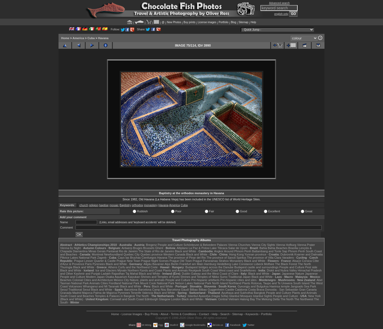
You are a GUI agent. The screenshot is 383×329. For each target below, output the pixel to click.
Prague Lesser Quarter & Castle (95, 260)
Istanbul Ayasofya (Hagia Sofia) (208, 296)
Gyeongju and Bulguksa (253, 286)
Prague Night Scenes (155, 260)
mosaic (114, 205)
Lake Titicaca (218, 248)
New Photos (174, 22)
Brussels (148, 248)
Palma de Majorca (105, 292)
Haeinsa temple (279, 286)
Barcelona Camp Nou (152, 289)
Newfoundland (113, 254)
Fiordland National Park (124, 283)
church (83, 205)
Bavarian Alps (161, 264)
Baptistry (125, 205)
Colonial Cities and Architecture (92, 280)
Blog (233, 22)
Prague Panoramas (205, 260)
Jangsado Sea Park (303, 286)
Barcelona (131, 289)
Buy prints (189, 22)
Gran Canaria (308, 289)
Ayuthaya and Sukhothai (237, 292)
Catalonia (241, 289)
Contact (204, 314)
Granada (66, 292)
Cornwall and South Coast (127, 299)
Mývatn (122, 270)
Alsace (296, 260)
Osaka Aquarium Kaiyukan (123, 276)
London (176, 299)
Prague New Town (128, 260)
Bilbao (194, 289)
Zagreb (101, 257)
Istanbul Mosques (240, 296)
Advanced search (279, 3)
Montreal (97, 254)
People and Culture (170, 244)
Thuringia (66, 267)
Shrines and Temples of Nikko (199, 276)
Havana (103, 38)
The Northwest (303, 299)
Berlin (174, 264)
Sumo (224, 276)
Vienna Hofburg (286, 244)
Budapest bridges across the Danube (209, 267)
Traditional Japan (239, 276)
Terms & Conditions (183, 314)
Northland (235, 283)
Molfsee (269, 264)
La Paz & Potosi (199, 248)
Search (225, 314)
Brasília (293, 248)
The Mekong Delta (268, 299)
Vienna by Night (70, 248)
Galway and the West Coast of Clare (214, 273)
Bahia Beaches (278, 248)
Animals (94, 283)
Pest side (311, 267)
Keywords (251, 314)
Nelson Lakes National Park (193, 283)
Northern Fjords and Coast (145, 270)
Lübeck (258, 264)
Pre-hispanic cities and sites (238, 280)
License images (207, 22)
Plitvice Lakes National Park (78, 257)
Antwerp (127, 248)
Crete (154, 267)
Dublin (186, 273)
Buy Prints (151, 314)
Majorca (87, 292)
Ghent (159, 248)
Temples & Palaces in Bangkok (115, 296)
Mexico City (121, 280)
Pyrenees (99, 264)
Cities (104, 283)
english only (281, 14)
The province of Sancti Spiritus (226, 257)
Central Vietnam (228, 299)
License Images (132, 314)
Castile (229, 289)
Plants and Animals (175, 270)
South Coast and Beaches (77, 296)
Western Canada (174, 254)
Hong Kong (236, 254)
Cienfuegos (148, 257)
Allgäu (147, 264)
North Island (220, 283)
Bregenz (151, 244)
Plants (246, 283)
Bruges (137, 248)
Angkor (218, 251)
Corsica (307, 260)
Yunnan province (255, 254)
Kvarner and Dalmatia (308, 254)
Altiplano (182, 248)
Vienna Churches (239, 244)
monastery (150, 205)
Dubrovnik (287, 254)
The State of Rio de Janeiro (156, 251)
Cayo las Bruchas (129, 257)
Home (65, 38)
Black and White (185, 251)
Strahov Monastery (231, 260)
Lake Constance (242, 264)
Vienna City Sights (263, 244)
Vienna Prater (306, 244)
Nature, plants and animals (147, 280)
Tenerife (136, 292)
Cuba (91, 38)
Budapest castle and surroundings (256, 267)
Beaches (66, 280)
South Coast (210, 270)
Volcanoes (75, 286)
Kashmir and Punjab (87, 273)
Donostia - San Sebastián (281, 289)
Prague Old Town (180, 260)
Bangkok (259, 292)
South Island (301, 283)
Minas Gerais (97, 251)
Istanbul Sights (262, 296)
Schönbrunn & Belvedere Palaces (205, 244)
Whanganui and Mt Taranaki (101, 286)
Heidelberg (224, 264)
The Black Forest (286, 264)
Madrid (76, 292)
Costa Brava (256, 289)
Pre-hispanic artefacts (205, 280)
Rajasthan (118, 273)
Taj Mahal (132, 273)
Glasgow (164, 299)
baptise (104, 205)
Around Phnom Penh (237, 251)
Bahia (263, 248)
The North (304, 264)
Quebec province (151, 254)
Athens (112, 267)
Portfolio (223, 22)
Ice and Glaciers (105, 270)
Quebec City (132, 254)
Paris (88, 264)
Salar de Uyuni (237, 248)
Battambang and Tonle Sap (269, 251)
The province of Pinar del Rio (187, 257)
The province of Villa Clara (264, 257)
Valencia (147, 292)
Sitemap (243, 22)
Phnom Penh (296, 251)
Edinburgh (151, 299)
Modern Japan (95, 276)
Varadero (288, 257)
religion (93, 205)
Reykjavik (195, 270)
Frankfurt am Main (191, 264)
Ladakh (106, 273)
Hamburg (210, 264)
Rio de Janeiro (128, 251)
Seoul (64, 289)
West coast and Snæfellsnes (237, 270)
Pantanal (112, 251)
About (164, 314)
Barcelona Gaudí (178, 289)
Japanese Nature (293, 273)
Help (253, 22)
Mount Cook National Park (157, 283)
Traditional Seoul (79, 289)
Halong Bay (247, 299)
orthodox (137, 205)
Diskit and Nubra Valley (282, 270)
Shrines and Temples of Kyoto (160, 276)
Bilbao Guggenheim (211, 289)
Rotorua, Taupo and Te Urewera (272, 283)
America (78, 38)
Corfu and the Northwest (134, 267)
